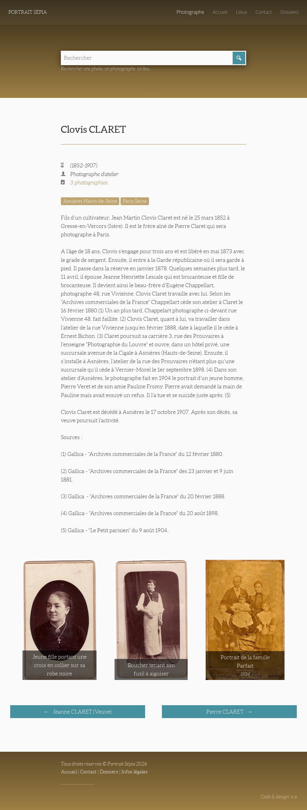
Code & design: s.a (279, 796)
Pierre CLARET (225, 712)
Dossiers (289, 12)
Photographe (190, 12)
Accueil (220, 12)
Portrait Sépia (27, 12)
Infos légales (134, 771)
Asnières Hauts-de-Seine (90, 201)
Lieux (241, 12)
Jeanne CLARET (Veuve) (82, 712)
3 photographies (89, 183)
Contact (263, 12)
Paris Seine (135, 201)
